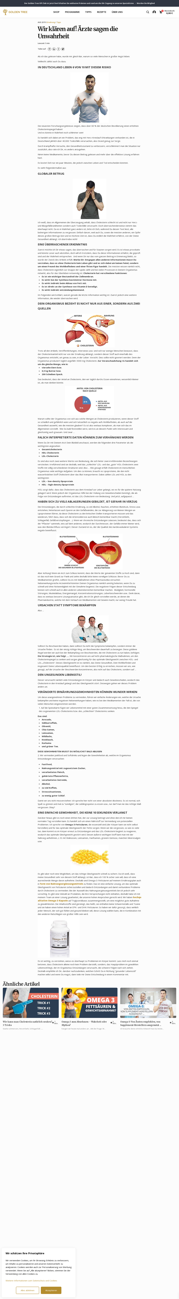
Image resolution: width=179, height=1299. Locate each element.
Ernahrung (51, 22)
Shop (56, 12)
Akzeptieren (51, 1290)
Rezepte (101, 12)
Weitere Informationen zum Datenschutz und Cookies (31, 1280)
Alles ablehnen (27, 1290)
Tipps (88, 12)
